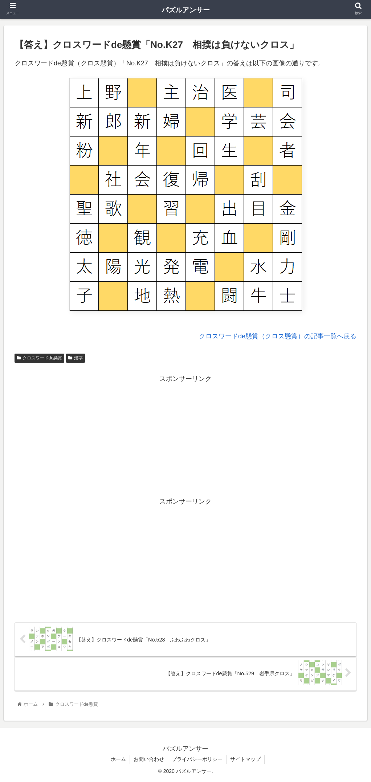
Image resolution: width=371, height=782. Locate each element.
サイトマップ (245, 759)
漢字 (75, 358)
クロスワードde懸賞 (39, 358)
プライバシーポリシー (197, 759)
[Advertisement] (185, 435)
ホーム (118, 759)
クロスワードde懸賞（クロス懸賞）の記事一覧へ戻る (277, 336)
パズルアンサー (186, 10)
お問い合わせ (149, 759)
